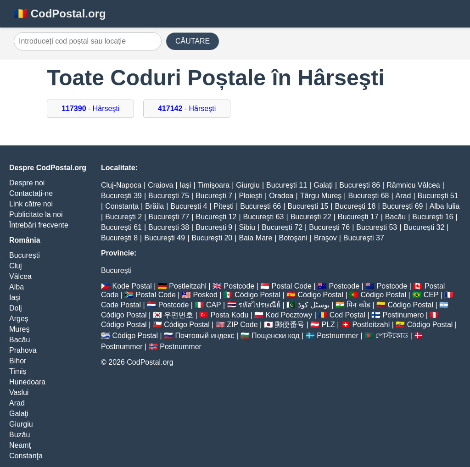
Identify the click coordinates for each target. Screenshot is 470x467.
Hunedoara (27, 382)
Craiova (160, 185)
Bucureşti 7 (214, 196)
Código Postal (257, 295)
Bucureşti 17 (358, 217)
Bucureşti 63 (263, 217)
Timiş (18, 371)
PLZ (328, 324)
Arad (17, 403)
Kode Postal (131, 286)
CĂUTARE (192, 41)
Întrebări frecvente (38, 225)
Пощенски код (276, 335)
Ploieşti (251, 196)
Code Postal (121, 305)
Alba (16, 287)
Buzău (19, 435)
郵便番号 (289, 324)
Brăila (154, 206)
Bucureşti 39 (121, 196)
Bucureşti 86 (359, 185)
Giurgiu (21, 424)
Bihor (17, 361)
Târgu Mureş (321, 196)
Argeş (18, 318)
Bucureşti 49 (164, 238)
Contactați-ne (31, 193)
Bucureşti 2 (123, 217)
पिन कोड (358, 305)
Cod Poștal (347, 315)
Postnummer (337, 335)
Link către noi (31, 204)
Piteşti (224, 206)
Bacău (19, 340)
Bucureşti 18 (355, 206)
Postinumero (403, 315)
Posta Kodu (230, 315)
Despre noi (27, 183)
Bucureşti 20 (211, 238)
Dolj (15, 308)
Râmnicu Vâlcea (413, 185)
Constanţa (26, 456)
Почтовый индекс (205, 335)
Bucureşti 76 (329, 227)
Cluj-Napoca (121, 185)
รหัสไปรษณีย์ (259, 305)
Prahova (23, 350)
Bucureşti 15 (307, 206)
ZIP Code (242, 324)
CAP (213, 305)
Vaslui (18, 392)
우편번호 (178, 315)
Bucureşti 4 (188, 206)
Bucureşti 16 (432, 217)
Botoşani (293, 238)
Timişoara (214, 185)
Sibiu (247, 227)
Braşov (325, 238)
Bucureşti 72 (282, 227)
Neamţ (20, 445)
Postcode (239, 286)
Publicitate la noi (36, 214)
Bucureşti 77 (168, 217)
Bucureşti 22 (311, 217)
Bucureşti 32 (423, 227)
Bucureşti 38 (168, 227)
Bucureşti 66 (260, 206)
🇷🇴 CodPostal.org (60, 13)
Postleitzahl (188, 286)
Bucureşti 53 (376, 227)
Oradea (281, 196)
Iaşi (15, 297)
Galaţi (18, 413)
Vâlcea (20, 276)
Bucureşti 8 (119, 238)
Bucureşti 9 (214, 227)
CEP (431, 295)
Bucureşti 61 (121, 227)
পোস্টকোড (391, 335)
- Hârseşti (90, 108)
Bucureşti (24, 255)
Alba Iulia (445, 206)
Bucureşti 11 (286, 185)
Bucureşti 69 (402, 206)
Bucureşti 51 (438, 196)
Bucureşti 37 (363, 238)
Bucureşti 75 (168, 196)
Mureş (19, 329)
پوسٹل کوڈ (314, 305)
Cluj (15, 266)
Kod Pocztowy (289, 315)
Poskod (205, 295)
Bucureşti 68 (368, 196)
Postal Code (292, 286)
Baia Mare (255, 238)
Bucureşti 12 (216, 217)
